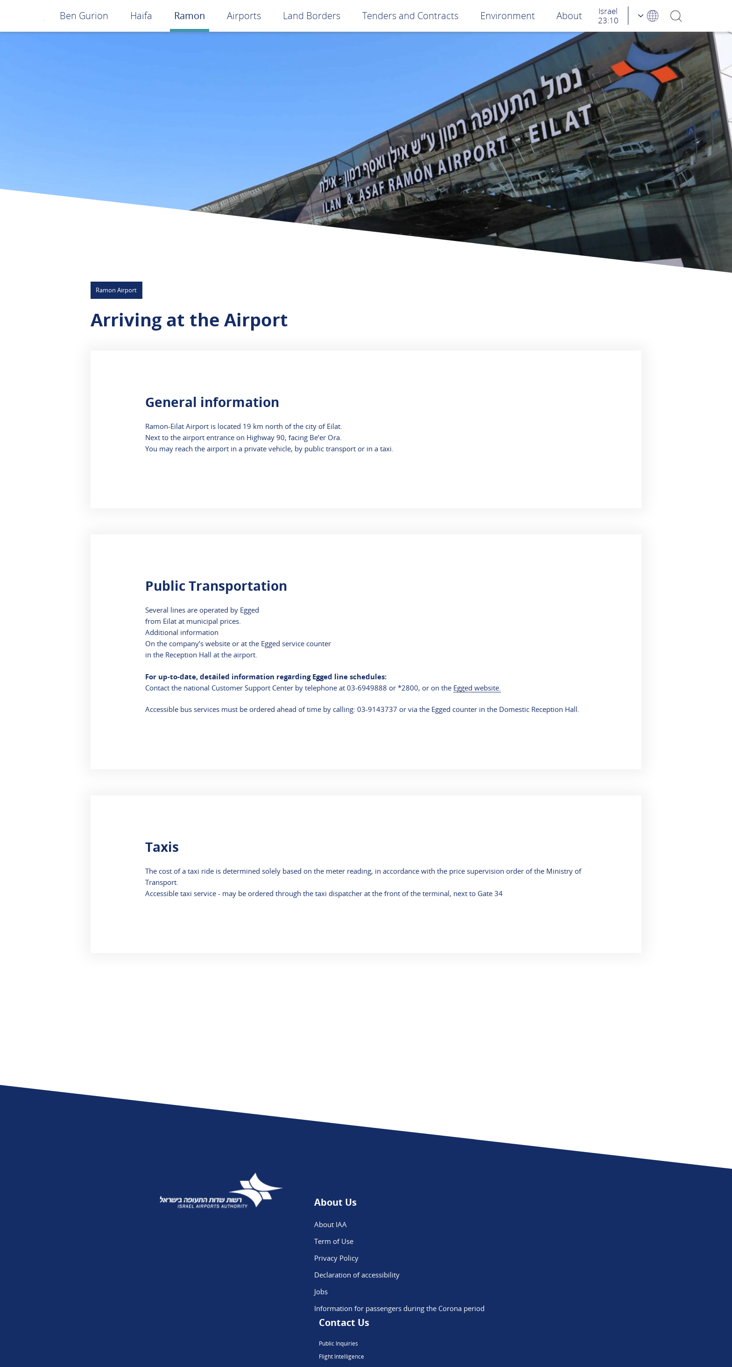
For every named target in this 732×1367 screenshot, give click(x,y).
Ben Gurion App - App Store (493, 1274)
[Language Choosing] (649, 16)
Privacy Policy (336, 1258)
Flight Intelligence (476, 1241)
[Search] (676, 16)
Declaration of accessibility (357, 1274)
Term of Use (333, 1241)
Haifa (141, 15)
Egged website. (477, 687)
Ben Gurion (84, 15)
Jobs (321, 1291)
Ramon (189, 15)
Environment (507, 15)
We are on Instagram (481, 1258)
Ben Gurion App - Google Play (496, 1291)
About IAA (330, 1224)
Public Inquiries (473, 1224)
